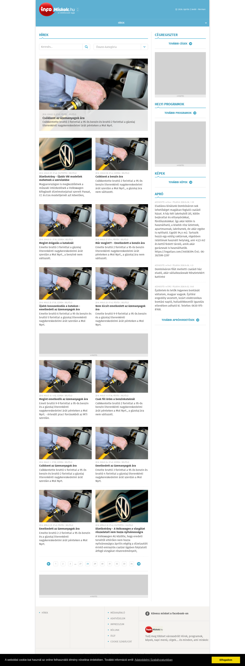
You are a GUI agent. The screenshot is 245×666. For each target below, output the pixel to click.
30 (102, 563)
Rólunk (114, 630)
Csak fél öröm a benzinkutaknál (115, 399)
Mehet (86, 47)
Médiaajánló (117, 613)
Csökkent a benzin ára (109, 177)
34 (131, 563)
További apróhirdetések (178, 320)
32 (117, 563)
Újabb (48, 564)
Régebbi (139, 564)
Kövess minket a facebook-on (169, 613)
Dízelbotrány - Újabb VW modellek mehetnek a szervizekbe (60, 178)
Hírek (121, 23)
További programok (178, 112)
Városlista (77, 9)
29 (95, 563)
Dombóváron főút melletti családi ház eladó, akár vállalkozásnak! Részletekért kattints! (180, 273)
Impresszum (117, 624)
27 (80, 563)
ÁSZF (113, 636)
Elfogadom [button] (226, 660)
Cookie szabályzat (121, 642)
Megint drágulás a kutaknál (56, 243)
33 (124, 563)
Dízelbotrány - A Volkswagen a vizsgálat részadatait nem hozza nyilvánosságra (120, 530)
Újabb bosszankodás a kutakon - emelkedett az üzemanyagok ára (59, 308)
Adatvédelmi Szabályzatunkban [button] (154, 659)
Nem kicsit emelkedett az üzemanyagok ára (120, 308)
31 (110, 563)
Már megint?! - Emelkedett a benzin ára (120, 243)
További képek (178, 182)
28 (88, 563)
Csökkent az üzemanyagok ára (64, 118)
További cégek (178, 43)
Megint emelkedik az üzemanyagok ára (63, 399)
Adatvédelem (117, 618)
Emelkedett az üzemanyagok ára (115, 466)
